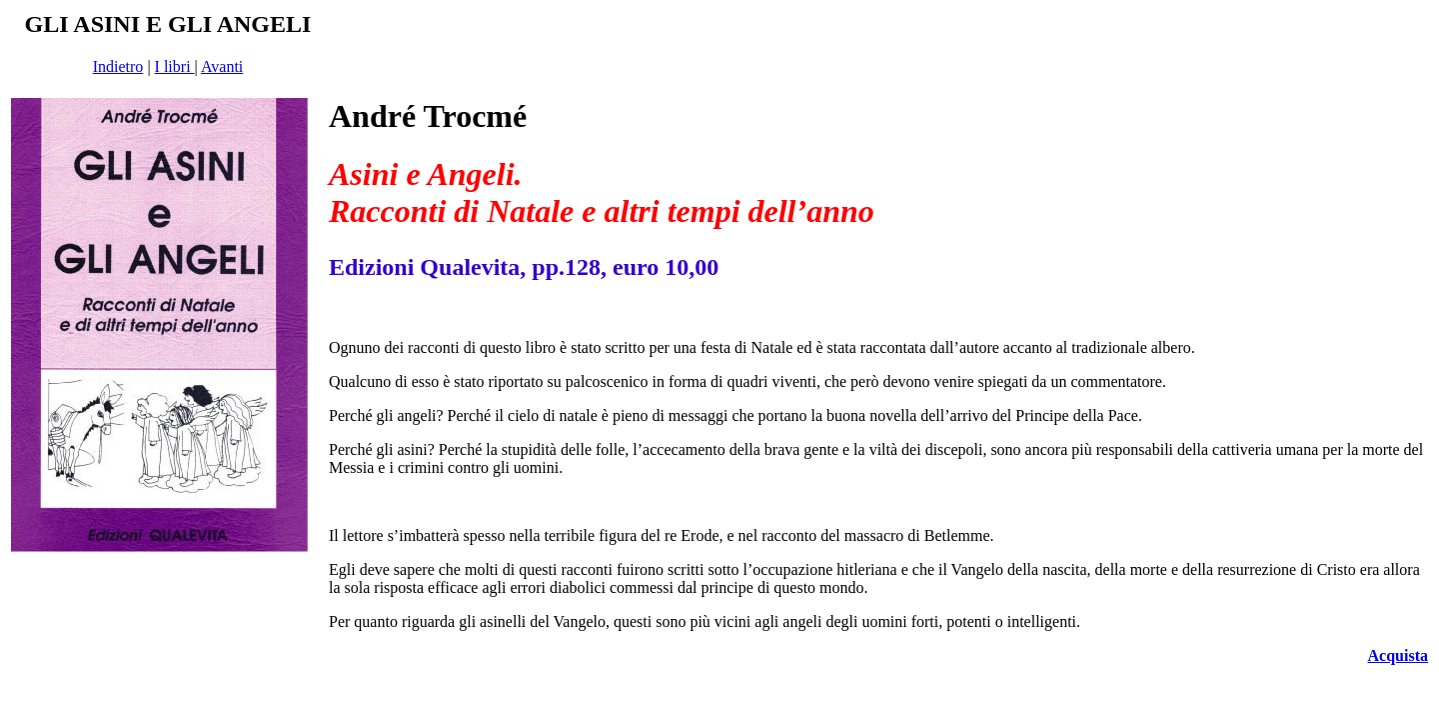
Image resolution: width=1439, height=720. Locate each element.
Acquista (1398, 655)
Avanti (222, 66)
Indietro (118, 66)
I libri (175, 66)
